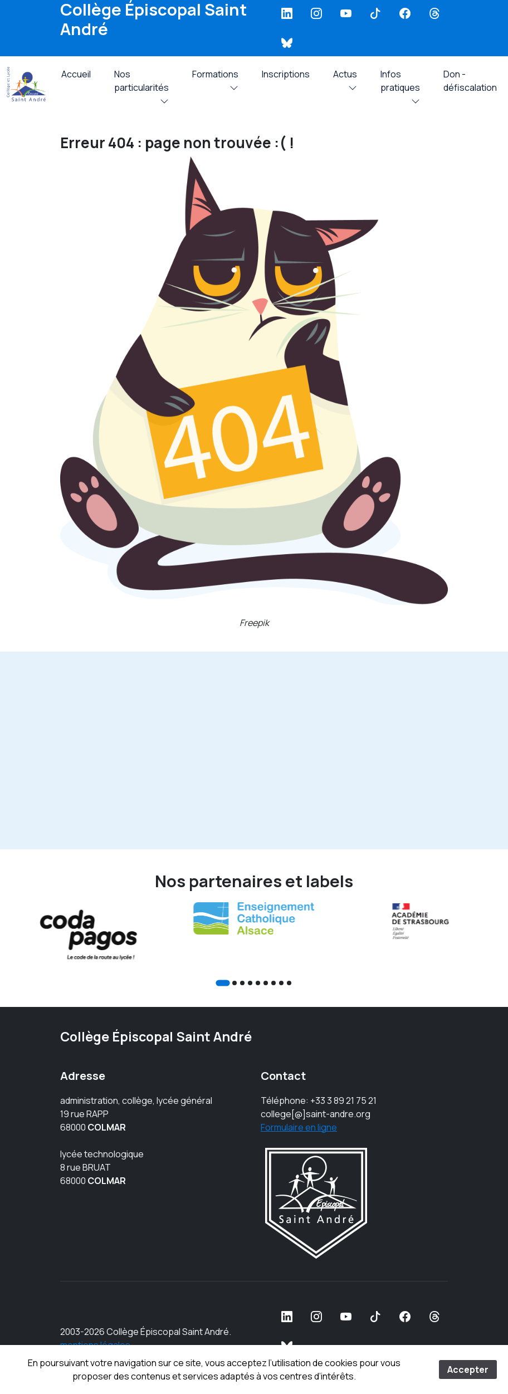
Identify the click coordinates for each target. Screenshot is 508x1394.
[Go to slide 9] (289, 983)
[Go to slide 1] (222, 983)
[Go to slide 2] (234, 983)
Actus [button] (345, 77)
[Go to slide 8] (281, 983)
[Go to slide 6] (265, 983)
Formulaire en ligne (299, 1127)
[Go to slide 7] (273, 983)
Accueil (76, 74)
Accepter (468, 1369)
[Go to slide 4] (250, 983)
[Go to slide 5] (258, 983)
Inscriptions (286, 74)
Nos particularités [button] (141, 84)
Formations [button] (215, 77)
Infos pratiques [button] (400, 84)
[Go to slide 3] (242, 983)
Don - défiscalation (470, 81)
